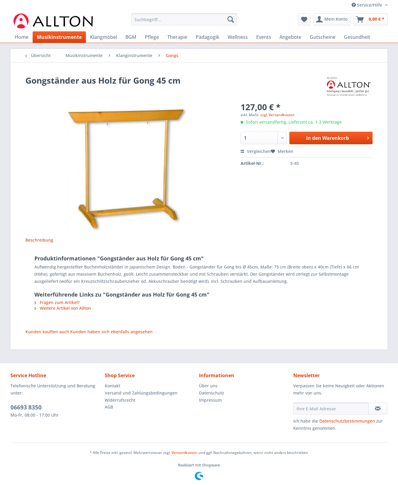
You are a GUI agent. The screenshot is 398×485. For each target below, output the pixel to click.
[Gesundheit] (357, 37)
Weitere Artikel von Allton (62, 308)
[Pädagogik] (208, 37)
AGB (109, 407)
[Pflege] (152, 37)
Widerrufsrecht (120, 400)
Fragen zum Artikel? (57, 302)
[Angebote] (290, 37)
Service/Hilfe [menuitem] (367, 5)
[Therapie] (177, 37)
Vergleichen (256, 151)
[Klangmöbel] (103, 37)
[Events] (263, 37)
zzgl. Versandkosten (277, 114)
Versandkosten (184, 452)
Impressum (210, 400)
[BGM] (131, 37)
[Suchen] (230, 19)
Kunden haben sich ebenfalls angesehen (111, 331)
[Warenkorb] (370, 19)
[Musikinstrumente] (59, 37)
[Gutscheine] (323, 37)
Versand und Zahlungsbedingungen (141, 393)
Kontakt (112, 386)
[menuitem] (184, 22)
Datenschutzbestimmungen (347, 421)
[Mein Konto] (332, 19)
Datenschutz (211, 393)
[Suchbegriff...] (184, 19)
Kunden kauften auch (47, 331)
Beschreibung (39, 240)
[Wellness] (238, 37)
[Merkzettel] (304, 19)
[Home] (21, 37)
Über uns (208, 386)
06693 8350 (26, 407)
